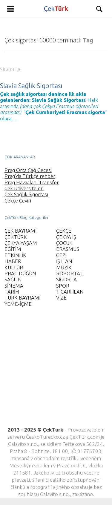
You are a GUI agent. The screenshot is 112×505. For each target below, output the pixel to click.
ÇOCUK (64, 243)
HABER (12, 261)
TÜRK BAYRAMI (22, 297)
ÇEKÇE (63, 231)
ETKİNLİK (15, 255)
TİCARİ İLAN (70, 291)
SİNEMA (13, 285)
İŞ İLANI (65, 261)
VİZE (61, 297)
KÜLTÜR (13, 267)
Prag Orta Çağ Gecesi (28, 170)
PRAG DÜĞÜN (20, 273)
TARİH (11, 291)
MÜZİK (64, 267)
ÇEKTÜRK (15, 237)
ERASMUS (67, 249)
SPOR (62, 285)
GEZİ (61, 255)
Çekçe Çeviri (17, 200)
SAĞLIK (12, 279)
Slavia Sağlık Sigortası (31, 85)
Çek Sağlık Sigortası (26, 194)
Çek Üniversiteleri (24, 188)
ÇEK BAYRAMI (20, 231)
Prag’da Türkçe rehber (29, 176)
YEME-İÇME (18, 304)
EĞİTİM (12, 249)
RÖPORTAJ (69, 273)
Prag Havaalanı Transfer (31, 182)
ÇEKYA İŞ (66, 237)
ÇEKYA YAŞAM (20, 243)
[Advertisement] (56, 370)
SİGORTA (10, 69)
